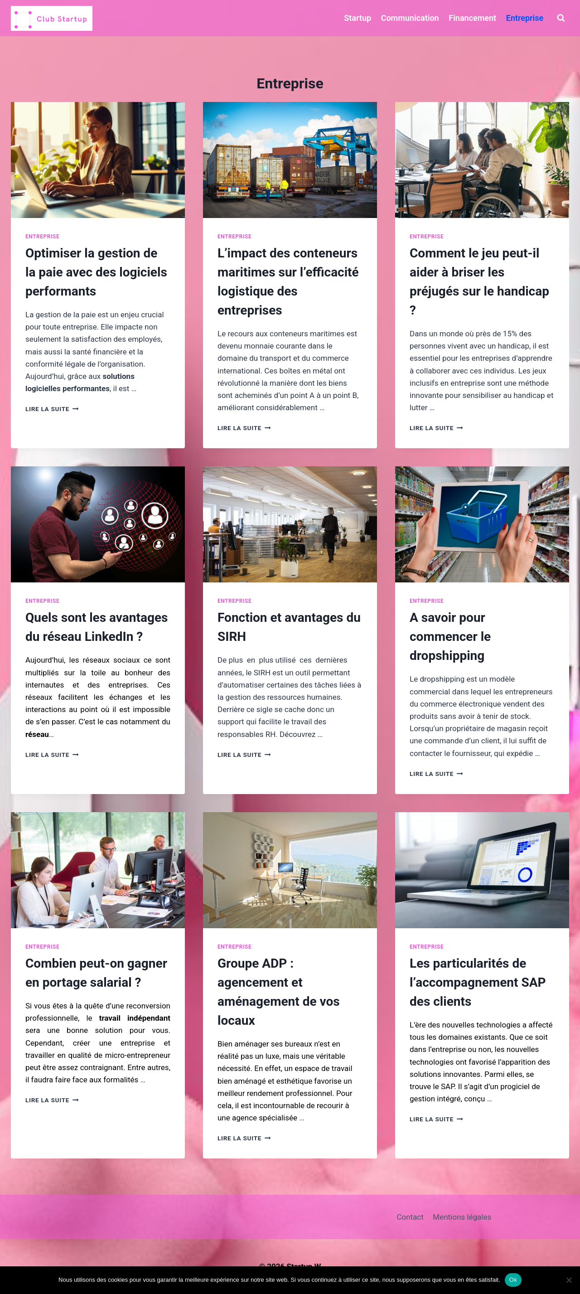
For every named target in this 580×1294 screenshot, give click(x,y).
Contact (410, 1216)
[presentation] (98, 160)
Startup (357, 18)
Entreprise (524, 18)
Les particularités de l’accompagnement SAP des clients (478, 982)
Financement (472, 18)
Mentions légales (462, 1216)
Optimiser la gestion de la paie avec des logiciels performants (96, 272)
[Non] (568, 1279)
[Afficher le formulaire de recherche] (561, 18)
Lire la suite (51, 408)
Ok (513, 1279)
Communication (410, 18)
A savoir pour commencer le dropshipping (450, 636)
